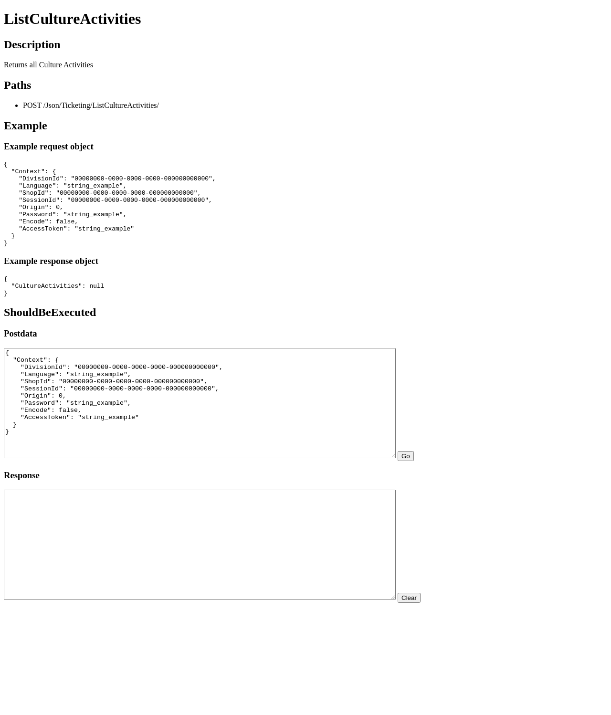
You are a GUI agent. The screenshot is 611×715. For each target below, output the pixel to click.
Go (453, 499)
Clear (456, 662)
